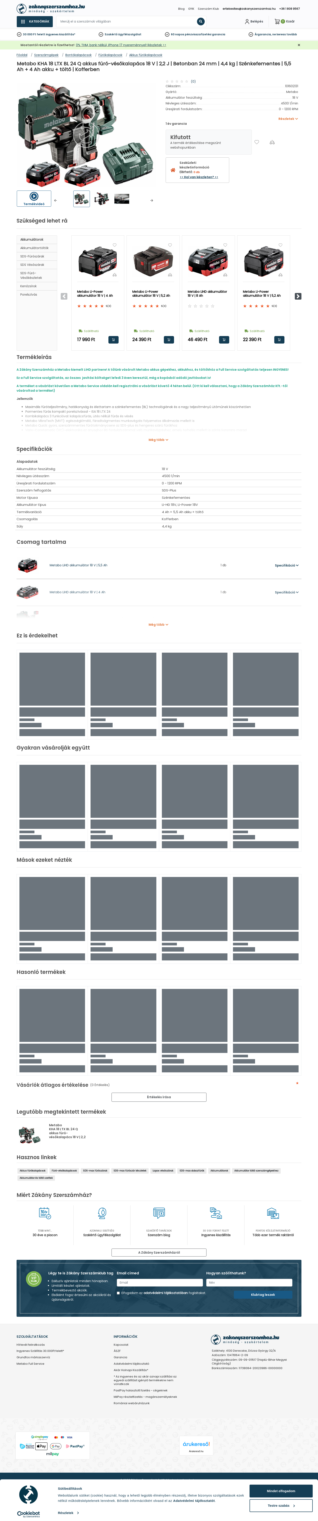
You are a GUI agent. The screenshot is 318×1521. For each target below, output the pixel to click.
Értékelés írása (159, 1097)
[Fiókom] (253, 21)
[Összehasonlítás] (272, 142)
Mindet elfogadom (281, 1489)
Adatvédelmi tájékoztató (131, 1364)
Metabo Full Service (30, 1364)
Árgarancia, (263, 34)
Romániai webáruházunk (132, 1403)
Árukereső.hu (196, 1451)
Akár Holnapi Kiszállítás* (131, 1370)
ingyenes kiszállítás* (60, 34)
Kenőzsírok (28, 286)
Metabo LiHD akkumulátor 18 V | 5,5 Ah (78, 565)
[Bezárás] (299, 45)
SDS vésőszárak (32, 265)
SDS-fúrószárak (32, 256)
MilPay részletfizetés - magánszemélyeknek (145, 1397)
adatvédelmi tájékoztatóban (166, 1293)
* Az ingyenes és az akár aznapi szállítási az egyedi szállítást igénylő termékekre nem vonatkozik (145, 1380)
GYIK (191, 9)
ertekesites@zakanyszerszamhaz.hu (249, 9)
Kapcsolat (121, 1345)
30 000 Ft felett (34, 34)
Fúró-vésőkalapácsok (64, 1170)
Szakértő (111, 34)
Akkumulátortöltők (34, 248)
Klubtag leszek (263, 1294)
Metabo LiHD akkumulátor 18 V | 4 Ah (77, 592)
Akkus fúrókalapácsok (32, 1170)
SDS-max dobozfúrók (192, 1170)
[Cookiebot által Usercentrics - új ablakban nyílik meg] (28, 1512)
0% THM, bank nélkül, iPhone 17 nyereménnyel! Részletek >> (121, 45)
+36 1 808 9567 (289, 9)
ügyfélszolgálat (129, 34)
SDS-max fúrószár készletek (130, 1170)
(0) (193, 81)
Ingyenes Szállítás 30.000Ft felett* (40, 1351)
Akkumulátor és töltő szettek (36, 1178)
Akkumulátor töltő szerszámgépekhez (256, 1170)
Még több (157, 440)
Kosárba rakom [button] (113, 340)
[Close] (181, 5)
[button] (55, 200)
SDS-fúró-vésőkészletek (31, 275)
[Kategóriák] (35, 21)
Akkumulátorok (31, 239)
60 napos (177, 34)
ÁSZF (117, 1351)
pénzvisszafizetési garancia (205, 34)
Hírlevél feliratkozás (31, 1345)
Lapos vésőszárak (163, 1170)
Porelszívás (28, 294)
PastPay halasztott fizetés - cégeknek (141, 1391)
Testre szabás (281, 1503)
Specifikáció (287, 565)
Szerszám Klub (208, 9)
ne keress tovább (284, 34)
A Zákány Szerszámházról (159, 1252)
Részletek (65, 1511)
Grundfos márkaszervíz (33, 1357)
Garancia (120, 1357)
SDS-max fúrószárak (95, 1170)
